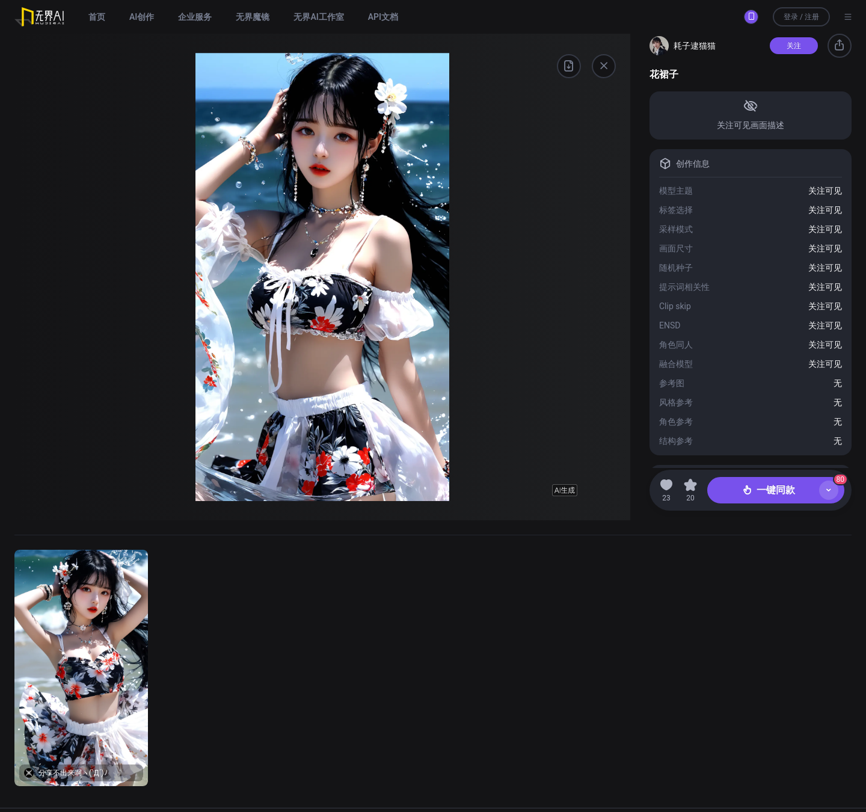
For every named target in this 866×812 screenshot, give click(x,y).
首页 (96, 17)
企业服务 (195, 17)
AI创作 (141, 17)
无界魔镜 (252, 17)
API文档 (383, 17)
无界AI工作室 (318, 17)
